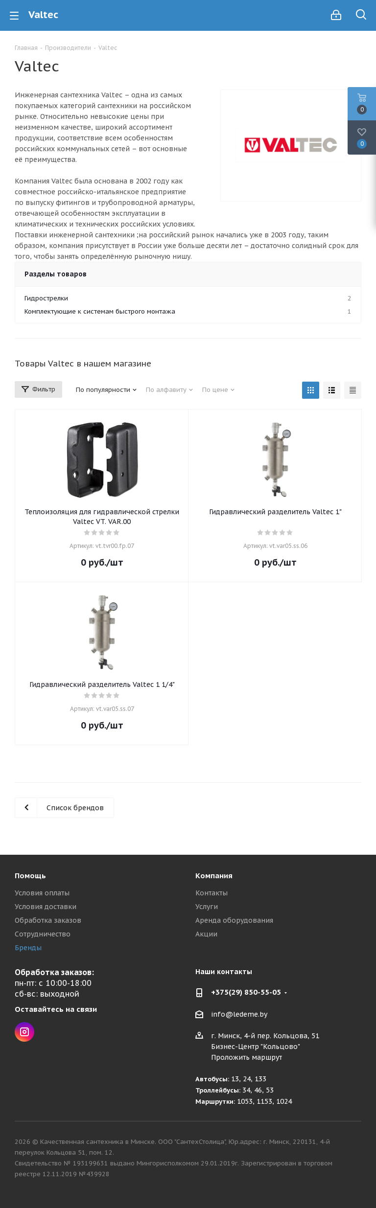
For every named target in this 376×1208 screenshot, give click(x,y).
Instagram (24, 1032)
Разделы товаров (55, 274)
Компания (214, 875)
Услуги (206, 906)
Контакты (211, 893)
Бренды (28, 947)
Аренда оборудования (234, 920)
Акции (206, 934)
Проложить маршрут (246, 1057)
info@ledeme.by (239, 1014)
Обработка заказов (48, 920)
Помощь (30, 875)
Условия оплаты (42, 893)
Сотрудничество (42, 934)
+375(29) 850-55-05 (246, 992)
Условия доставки (45, 906)
